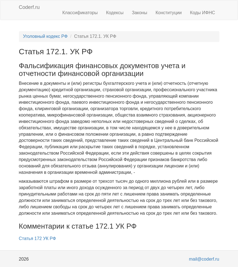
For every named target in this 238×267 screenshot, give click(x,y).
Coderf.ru (29, 7)
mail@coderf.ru (204, 259)
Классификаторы (80, 12)
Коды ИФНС (202, 12)
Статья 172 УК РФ (37, 238)
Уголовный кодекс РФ (45, 36)
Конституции (169, 12)
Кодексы (115, 12)
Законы (139, 12)
